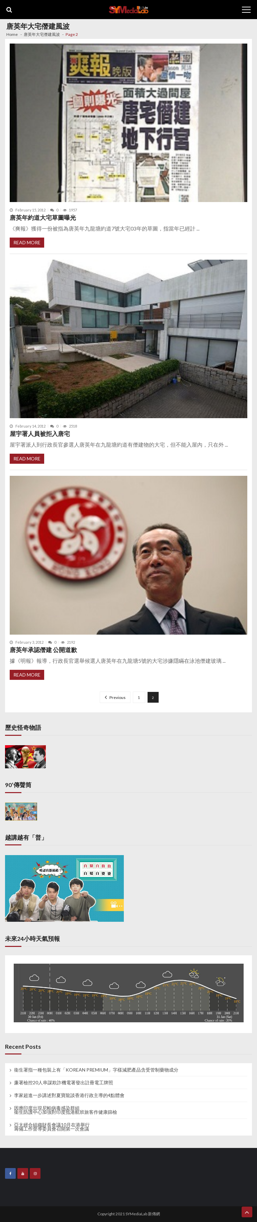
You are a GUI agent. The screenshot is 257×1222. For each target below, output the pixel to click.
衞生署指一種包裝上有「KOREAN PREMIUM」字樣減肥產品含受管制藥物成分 (96, 1070)
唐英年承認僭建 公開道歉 (43, 649)
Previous (117, 697)
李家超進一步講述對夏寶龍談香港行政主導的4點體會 (69, 1095)
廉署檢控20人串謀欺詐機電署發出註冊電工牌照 (63, 1083)
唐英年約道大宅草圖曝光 (43, 217)
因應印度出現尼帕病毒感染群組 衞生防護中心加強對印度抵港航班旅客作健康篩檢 (65, 1110)
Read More (26, 242)
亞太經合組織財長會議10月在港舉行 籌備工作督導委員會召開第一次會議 (52, 1127)
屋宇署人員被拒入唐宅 (40, 433)
